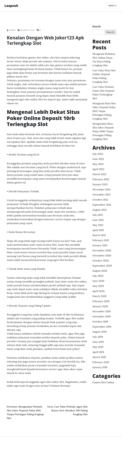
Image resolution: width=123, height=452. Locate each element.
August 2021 (99, 209)
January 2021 (99, 245)
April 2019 (98, 352)
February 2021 (100, 240)
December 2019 (101, 311)
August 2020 (99, 270)
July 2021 (97, 214)
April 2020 (98, 291)
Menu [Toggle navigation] (112, 5)
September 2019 (101, 326)
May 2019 (97, 346)
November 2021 (101, 194)
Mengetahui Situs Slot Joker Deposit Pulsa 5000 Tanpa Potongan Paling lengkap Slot (103, 131)
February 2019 (100, 362)
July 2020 (97, 275)
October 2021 (100, 199)
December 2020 (101, 250)
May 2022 (98, 164)
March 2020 (99, 296)
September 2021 (101, 204)
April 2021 (98, 230)
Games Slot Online (103, 382)
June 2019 (98, 341)
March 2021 (99, 235)
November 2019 (101, 316)
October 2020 (100, 260)
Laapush (11, 5)
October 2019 (100, 321)
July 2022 (97, 153)
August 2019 (99, 331)
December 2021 (101, 189)
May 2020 (98, 286)
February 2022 (100, 179)
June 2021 (98, 219)
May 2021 (97, 225)
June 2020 (98, 280)
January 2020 (100, 306)
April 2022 (98, 169)
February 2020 (101, 301)
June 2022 (98, 159)
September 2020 (102, 265)
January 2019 (99, 367)
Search (96, 26)
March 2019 (99, 357)
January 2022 (100, 184)
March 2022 (99, 174)
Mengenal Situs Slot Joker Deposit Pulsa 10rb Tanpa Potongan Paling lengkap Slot (104, 111)
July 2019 (97, 336)
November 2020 (101, 255)
